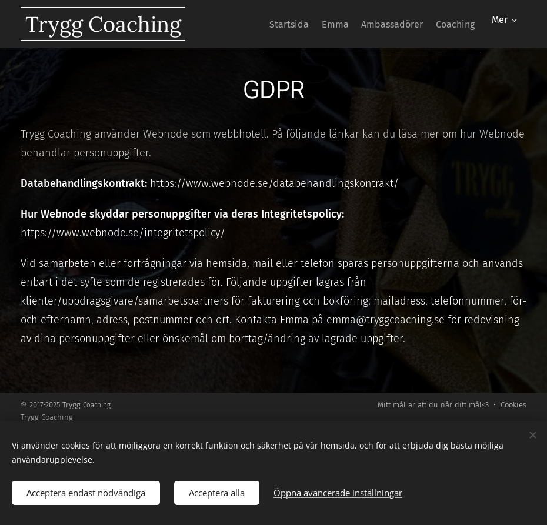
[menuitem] (259, 24)
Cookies (513, 404)
